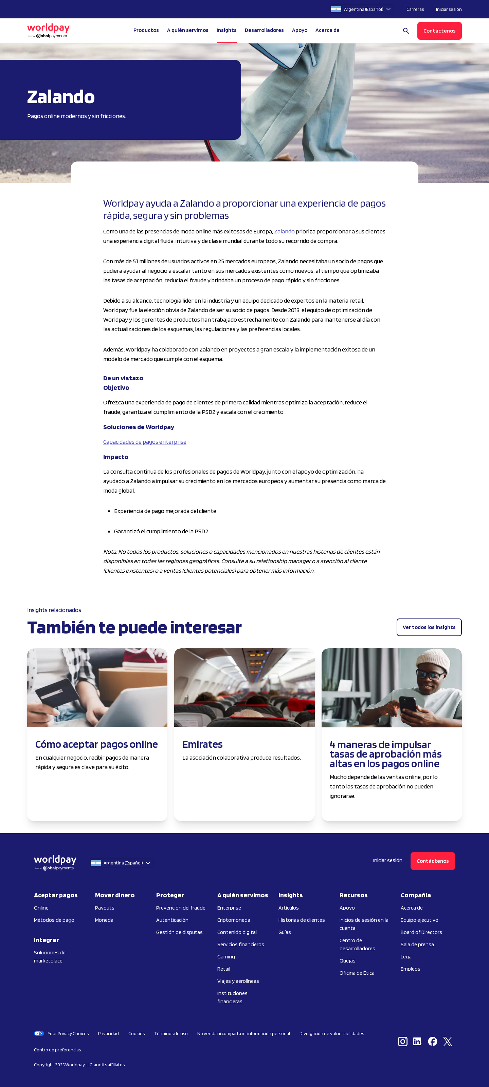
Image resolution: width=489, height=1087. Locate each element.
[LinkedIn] (419, 1041)
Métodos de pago (54, 920)
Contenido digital (237, 932)
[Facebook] (434, 1041)
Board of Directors (421, 932)
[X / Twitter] (449, 1041)
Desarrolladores (264, 30)
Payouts (104, 907)
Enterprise (229, 907)
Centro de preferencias (57, 1049)
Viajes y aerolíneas (238, 981)
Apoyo (299, 30)
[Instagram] (404, 1041)
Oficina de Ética (357, 973)
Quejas (348, 960)
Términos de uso (171, 1033)
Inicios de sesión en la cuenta (364, 924)
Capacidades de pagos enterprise (144, 441)
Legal (407, 956)
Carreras (415, 9)
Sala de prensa (417, 944)
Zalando (284, 231)
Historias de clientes (301, 920)
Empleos (410, 969)
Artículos (288, 907)
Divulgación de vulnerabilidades (332, 1033)
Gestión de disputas (179, 932)
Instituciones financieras (232, 997)
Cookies (136, 1033)
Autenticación (172, 920)
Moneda (104, 920)
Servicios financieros (240, 944)
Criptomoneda (233, 920)
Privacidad (108, 1033)
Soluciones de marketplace (50, 956)
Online (41, 907)
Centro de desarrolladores (357, 944)
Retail (223, 969)
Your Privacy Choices (61, 1033)
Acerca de (412, 907)
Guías (284, 932)
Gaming (226, 956)
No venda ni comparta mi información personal (243, 1033)
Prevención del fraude (180, 907)
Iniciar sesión (449, 9)
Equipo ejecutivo (419, 920)
